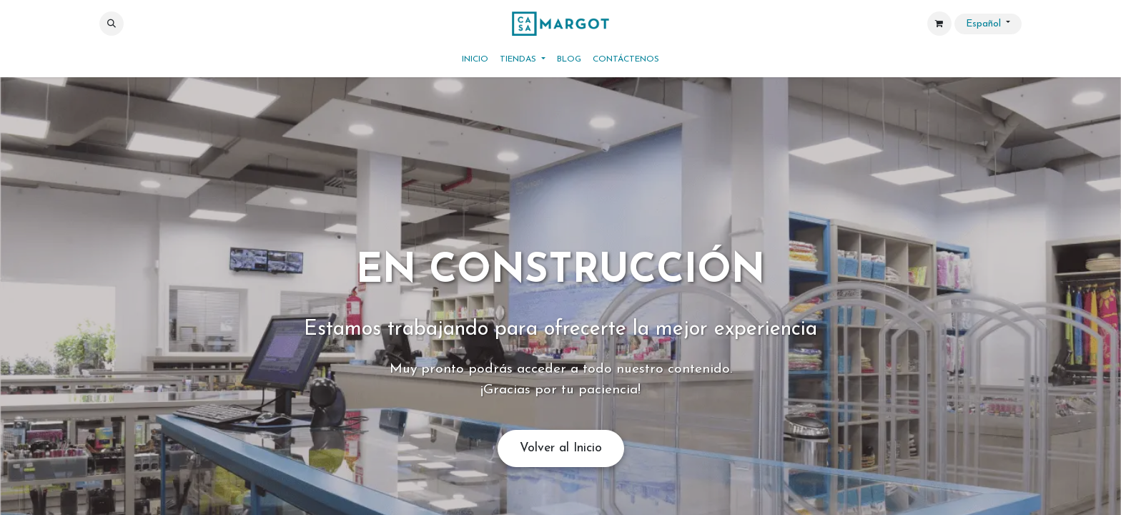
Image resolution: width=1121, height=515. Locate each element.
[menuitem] (475, 59)
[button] (111, 23)
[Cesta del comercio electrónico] (939, 23)
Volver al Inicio (561, 448)
